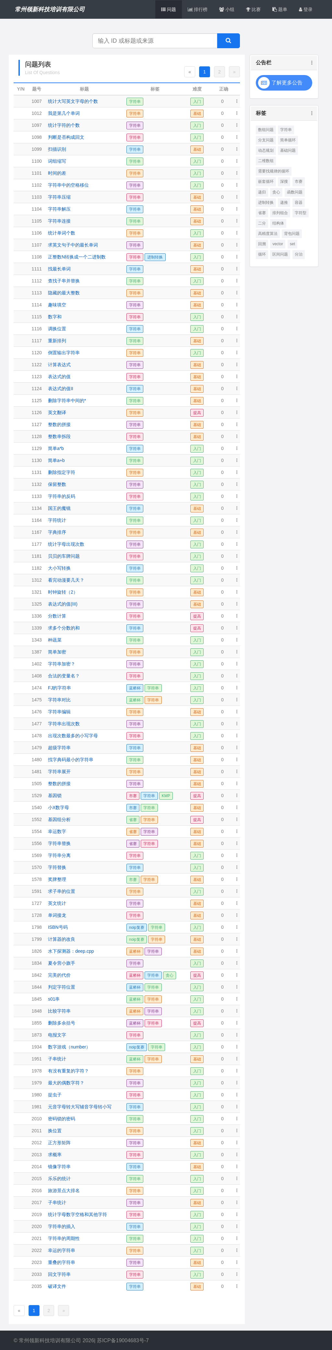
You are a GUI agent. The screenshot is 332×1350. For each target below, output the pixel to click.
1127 (37, 424)
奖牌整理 (57, 879)
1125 (37, 400)
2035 (37, 1286)
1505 (37, 783)
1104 (37, 209)
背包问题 (292, 233)
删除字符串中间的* (67, 400)
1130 (37, 460)
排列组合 (280, 213)
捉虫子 (55, 1094)
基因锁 (55, 795)
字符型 (300, 213)
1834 (37, 963)
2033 (37, 1274)
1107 (37, 244)
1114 (37, 304)
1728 (37, 915)
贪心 (276, 192)
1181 (37, 556)
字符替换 (57, 867)
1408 (37, 675)
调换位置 (57, 328)
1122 (37, 364)
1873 (37, 1034)
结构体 (278, 223)
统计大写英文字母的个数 (73, 101)
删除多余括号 (61, 1023)
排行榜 (198, 9)
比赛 (253, 9)
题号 (36, 89)
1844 (37, 987)
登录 (306, 9)
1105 (37, 221)
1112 (37, 280)
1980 (37, 1094)
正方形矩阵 (59, 1142)
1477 (37, 723)
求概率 (55, 1154)
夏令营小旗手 (61, 963)
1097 (37, 125)
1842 (37, 975)
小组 (226, 9)
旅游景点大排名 (64, 1190)
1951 (37, 1058)
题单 (279, 9)
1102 (37, 185)
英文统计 (57, 903)
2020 (37, 1226)
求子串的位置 (61, 891)
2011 (37, 1130)
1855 (37, 1023)
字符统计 (57, 520)
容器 (298, 202)
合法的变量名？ (64, 675)
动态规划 (266, 150)
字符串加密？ (61, 663)
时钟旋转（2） (63, 592)
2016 (37, 1190)
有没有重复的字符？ (68, 1070)
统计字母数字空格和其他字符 (77, 1214)
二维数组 (266, 161)
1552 (37, 819)
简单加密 (57, 651)
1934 (37, 1046)
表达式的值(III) (62, 604)
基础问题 (288, 150)
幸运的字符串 (61, 1250)
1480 (37, 759)
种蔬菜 (55, 639)
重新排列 (57, 340)
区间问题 (280, 254)
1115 (37, 316)
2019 (37, 1214)
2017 (37, 1202)
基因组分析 (59, 819)
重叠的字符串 (61, 1262)
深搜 (284, 181)
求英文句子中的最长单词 (73, 244)
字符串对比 (59, 699)
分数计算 (57, 616)
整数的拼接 (59, 424)
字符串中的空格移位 (68, 185)
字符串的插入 (61, 1226)
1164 (37, 520)
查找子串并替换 (64, 280)
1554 (37, 831)
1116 (37, 328)
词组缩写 (57, 161)
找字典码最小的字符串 (70, 759)
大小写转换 (59, 568)
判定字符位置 (61, 987)
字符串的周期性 (64, 1238)
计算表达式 (59, 364)
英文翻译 (57, 412)
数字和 (55, 316)
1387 (37, 651)
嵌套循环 (266, 181)
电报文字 (57, 1034)
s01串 (54, 999)
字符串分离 (59, 855)
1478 (37, 735)
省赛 (262, 213)
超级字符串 (59, 747)
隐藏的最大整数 (64, 292)
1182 (37, 568)
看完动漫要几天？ (66, 580)
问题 (168, 9)
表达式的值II (60, 388)
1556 (37, 843)
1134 (37, 508)
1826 (37, 951)
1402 (37, 663)
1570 (37, 867)
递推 (284, 202)
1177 (37, 544)
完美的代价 (59, 975)
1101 (37, 173)
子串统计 (57, 1058)
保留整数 (57, 484)
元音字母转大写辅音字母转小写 (80, 1106)
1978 (37, 1070)
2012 (37, 1142)
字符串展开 (59, 771)
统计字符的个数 (64, 125)
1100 (37, 161)
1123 (37, 376)
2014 (37, 1166)
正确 (223, 89)
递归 (262, 192)
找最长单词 (59, 268)
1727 (37, 903)
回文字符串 (59, 1274)
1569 (37, 855)
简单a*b (56, 448)
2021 (37, 1238)
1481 (37, 771)
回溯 (262, 244)
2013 (37, 1154)
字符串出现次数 (64, 723)
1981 (37, 1106)
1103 (37, 197)
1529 (37, 795)
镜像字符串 (59, 1166)
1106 (37, 233)
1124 (37, 388)
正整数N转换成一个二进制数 (77, 256)
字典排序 (57, 532)
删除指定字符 (61, 472)
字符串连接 (59, 221)
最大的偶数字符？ (66, 1082)
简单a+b (56, 460)
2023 (37, 1262)
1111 (37, 268)
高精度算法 (268, 233)
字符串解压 (59, 209)
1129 (37, 448)
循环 (262, 254)
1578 (37, 879)
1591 (37, 891)
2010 (37, 1118)
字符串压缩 (59, 197)
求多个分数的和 (64, 628)
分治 (298, 254)
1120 (37, 352)
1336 (37, 616)
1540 (37, 807)
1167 (37, 532)
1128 (37, 436)
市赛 (298, 181)
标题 (84, 89)
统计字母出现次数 (66, 544)
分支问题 (266, 140)
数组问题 (266, 129)
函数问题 (294, 192)
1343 (37, 639)
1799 (37, 939)
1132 (37, 484)
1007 (37, 101)
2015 (37, 1178)
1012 (37, 113)
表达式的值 (59, 376)
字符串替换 (59, 843)
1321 (37, 592)
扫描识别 (57, 149)
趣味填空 (57, 304)
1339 (37, 628)
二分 (262, 223)
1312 (37, 580)
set (292, 244)
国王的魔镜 (59, 508)
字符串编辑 (59, 711)
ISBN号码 (58, 927)
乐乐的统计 (59, 1178)
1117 (37, 340)
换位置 (55, 1130)
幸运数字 (57, 831)
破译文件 (57, 1286)
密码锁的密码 (61, 1118)
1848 (37, 1011)
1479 (37, 747)
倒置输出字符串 (64, 352)
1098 (37, 137)
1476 (37, 711)
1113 (37, 292)
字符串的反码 (61, 496)
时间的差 (57, 173)
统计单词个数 (61, 233)
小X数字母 (58, 807)
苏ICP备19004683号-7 (123, 1340)
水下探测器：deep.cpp (71, 951)
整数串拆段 (59, 436)
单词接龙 (57, 915)
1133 (37, 496)
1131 (37, 472)
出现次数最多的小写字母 (73, 735)
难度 (197, 89)
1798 (37, 927)
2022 (37, 1250)
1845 (37, 999)
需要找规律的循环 (273, 171)
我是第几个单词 (64, 113)
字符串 (286, 129)
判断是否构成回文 (66, 137)
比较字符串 (59, 1011)
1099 (37, 149)
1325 (37, 604)
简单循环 (288, 140)
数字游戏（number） (69, 1046)
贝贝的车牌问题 (64, 556)
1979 (37, 1082)
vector (277, 244)
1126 (37, 412)
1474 (37, 687)
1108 (37, 256)
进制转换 (266, 202)
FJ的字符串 (59, 687)
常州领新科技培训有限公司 (50, 9)
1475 (37, 699)
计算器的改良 (61, 939)
